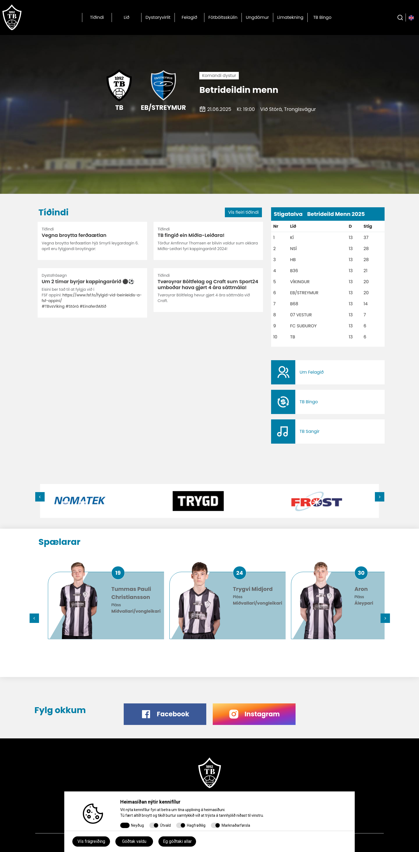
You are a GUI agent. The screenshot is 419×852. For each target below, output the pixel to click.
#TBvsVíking (53, 306)
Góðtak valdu (134, 841)
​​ (328, 372)
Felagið (189, 17)
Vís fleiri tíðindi (243, 212)
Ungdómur (257, 17)
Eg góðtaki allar (177, 841)
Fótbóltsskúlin (222, 17)
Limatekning (290, 17)
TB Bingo (322, 17)
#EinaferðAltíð (93, 306)
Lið (126, 17)
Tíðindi (97, 17)
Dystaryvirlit (158, 17)
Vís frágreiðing (91, 841)
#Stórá (72, 306)
